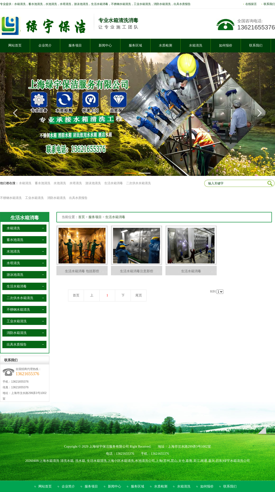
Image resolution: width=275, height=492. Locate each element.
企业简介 (68, 486)
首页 (81, 217)
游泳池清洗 (93, 183)
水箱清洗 (25, 183)
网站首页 (45, 486)
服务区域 (137, 486)
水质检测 (160, 486)
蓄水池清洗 (42, 183)
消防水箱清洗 (56, 198)
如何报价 (207, 486)
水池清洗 (60, 183)
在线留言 (251, 4)
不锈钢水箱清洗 (11, 198)
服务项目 (95, 217)
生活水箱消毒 (113, 183)
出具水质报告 (78, 198)
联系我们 (269, 4)
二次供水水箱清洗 (138, 183)
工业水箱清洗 (34, 198)
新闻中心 (114, 486)
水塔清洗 (75, 183)
